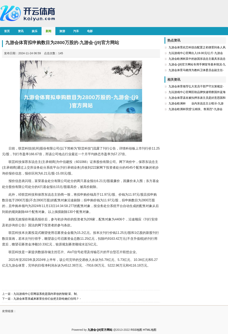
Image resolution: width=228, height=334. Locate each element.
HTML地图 (149, 329)
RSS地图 (136, 329)
